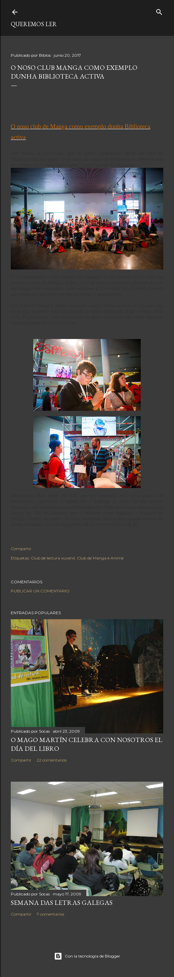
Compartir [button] (21, 548)
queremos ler (34, 24)
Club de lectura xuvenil (53, 557)
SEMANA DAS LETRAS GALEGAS (62, 902)
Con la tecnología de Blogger (87, 956)
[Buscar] (159, 10)
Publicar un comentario (40, 590)
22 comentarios (52, 760)
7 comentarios (50, 914)
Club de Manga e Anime (100, 557)
